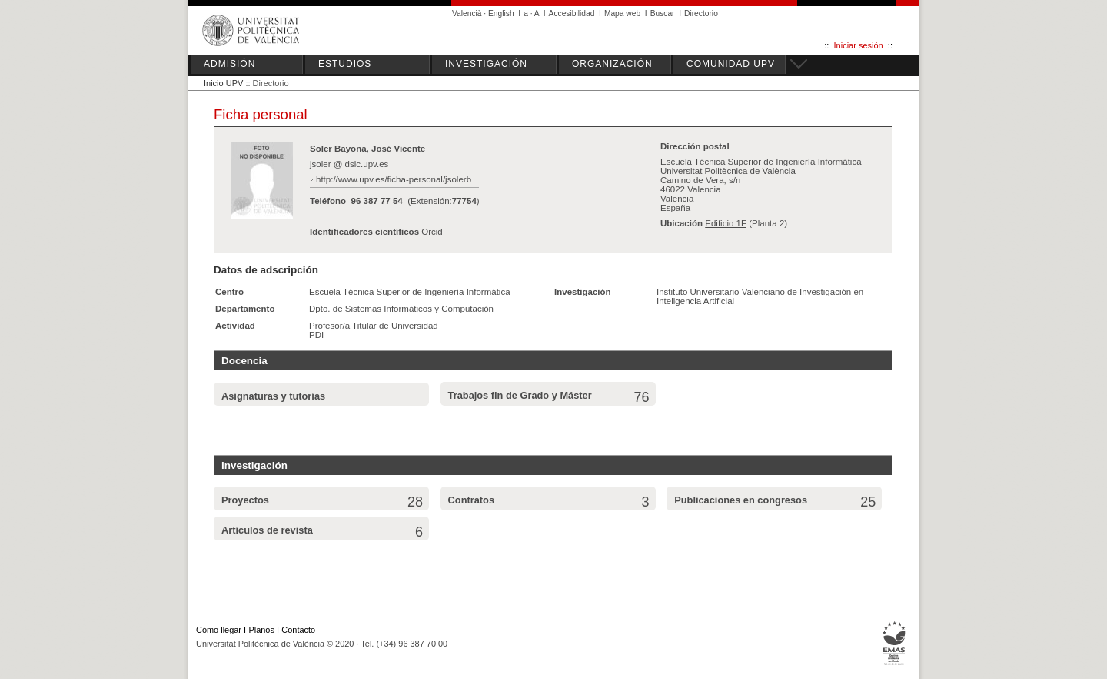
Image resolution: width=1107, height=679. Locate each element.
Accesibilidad (572, 13)
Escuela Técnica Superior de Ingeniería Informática (409, 291)
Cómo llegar (218, 629)
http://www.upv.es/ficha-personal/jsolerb (393, 179)
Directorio (701, 13)
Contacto (298, 629)
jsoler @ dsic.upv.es (349, 164)
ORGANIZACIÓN (612, 64)
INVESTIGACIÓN (486, 64)
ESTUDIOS (344, 64)
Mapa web (622, 13)
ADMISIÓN (229, 64)
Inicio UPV (223, 83)
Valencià (467, 13)
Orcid (432, 231)
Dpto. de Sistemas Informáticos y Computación (401, 308)
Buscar (662, 13)
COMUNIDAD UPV (730, 64)
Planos (261, 629)
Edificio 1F (725, 223)
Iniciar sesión (858, 45)
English (501, 13)
